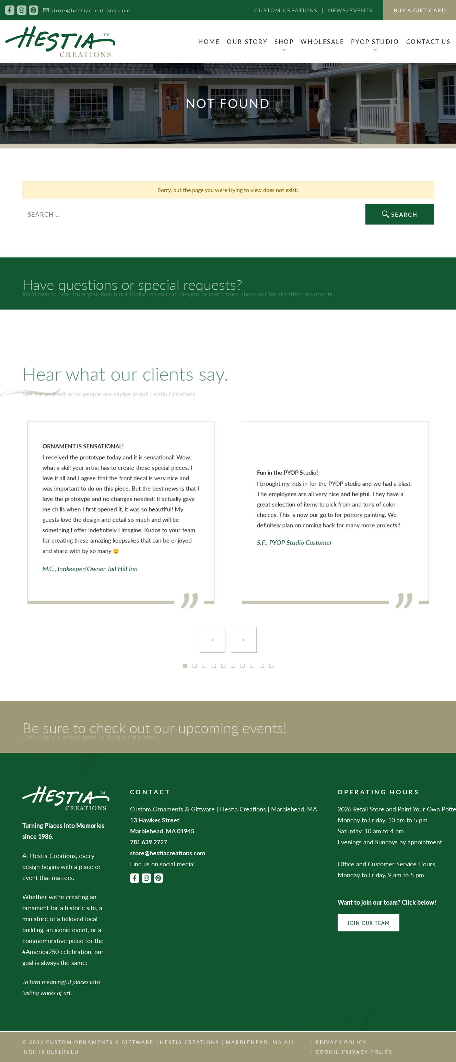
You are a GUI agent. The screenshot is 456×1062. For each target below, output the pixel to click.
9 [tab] (262, 666)
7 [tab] (243, 666)
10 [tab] (271, 666)
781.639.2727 (148, 841)
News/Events (350, 10)
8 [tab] (252, 666)
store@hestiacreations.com (90, 10)
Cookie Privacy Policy (354, 1051)
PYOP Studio (375, 41)
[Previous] (212, 640)
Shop (284, 41)
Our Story (247, 41)
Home (209, 41)
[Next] (244, 640)
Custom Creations (286, 10)
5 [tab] (223, 666)
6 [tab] (233, 666)
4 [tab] (214, 666)
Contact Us (428, 41)
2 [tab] (194, 666)
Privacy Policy (341, 1042)
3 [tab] (204, 666)
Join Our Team (368, 922)
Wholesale (322, 41)
